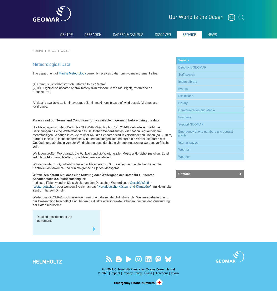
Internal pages (188, 142)
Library (183, 103)
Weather (184, 156)
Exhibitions (185, 96)
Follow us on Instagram (138, 259)
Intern (175, 273)
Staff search (186, 74)
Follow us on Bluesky (168, 259)
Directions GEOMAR (192, 67)
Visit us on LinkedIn (148, 259)
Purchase (184, 117)
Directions (161, 273)
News (212, 34)
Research (92, 34)
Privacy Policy (132, 273)
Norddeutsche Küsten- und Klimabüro (124, 186)
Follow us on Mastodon (158, 259)
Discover (163, 34)
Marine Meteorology (72, 73)
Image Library (187, 81)
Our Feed (108, 259)
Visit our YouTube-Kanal (128, 259)
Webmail (184, 149)
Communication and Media (196, 110)
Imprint (115, 273)
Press (148, 273)
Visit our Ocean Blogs (118, 259)
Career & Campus (128, 34)
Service (189, 34)
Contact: (210, 174)
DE (231, 17)
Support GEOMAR (191, 124)
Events (183, 88)
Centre (66, 34)
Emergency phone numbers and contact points (205, 133)
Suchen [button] (241, 17)
